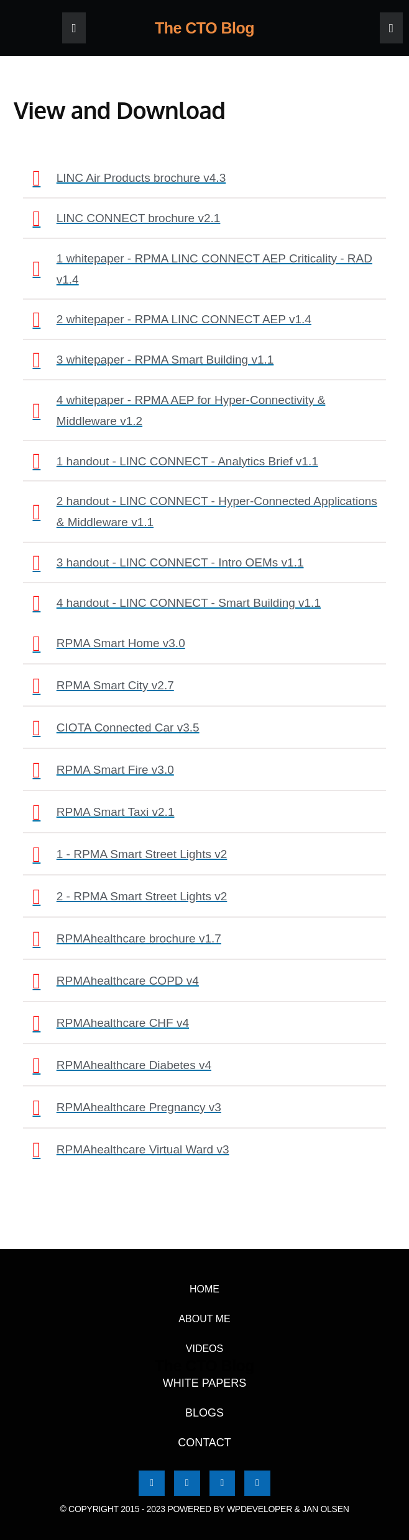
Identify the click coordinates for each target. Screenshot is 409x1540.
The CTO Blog (204, 28)
